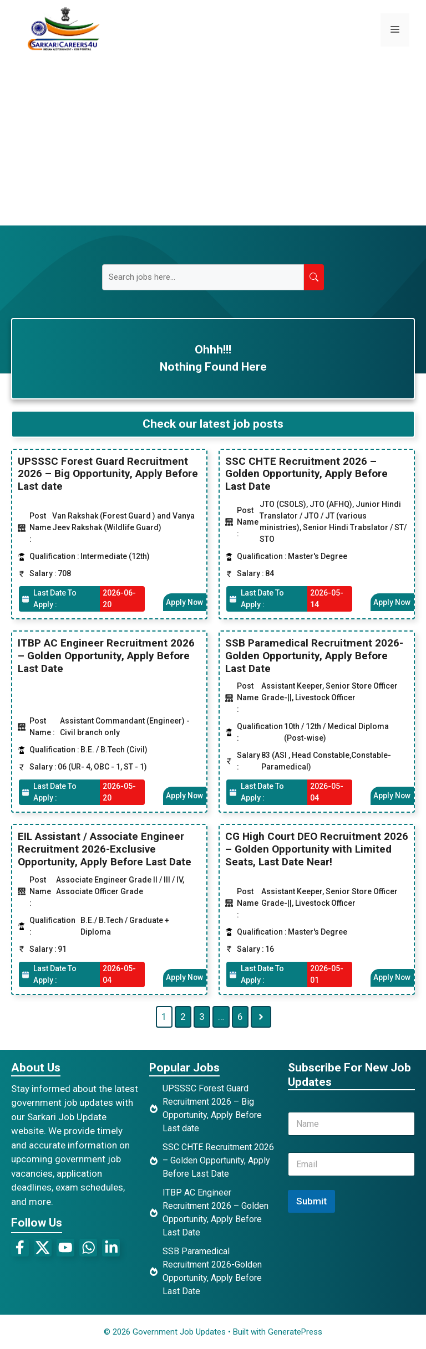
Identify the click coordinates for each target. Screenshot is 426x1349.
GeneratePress (295, 1331)
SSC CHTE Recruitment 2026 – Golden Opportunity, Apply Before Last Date (306, 473)
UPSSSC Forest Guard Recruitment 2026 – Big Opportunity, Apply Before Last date (108, 473)
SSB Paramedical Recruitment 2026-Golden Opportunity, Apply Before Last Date (314, 656)
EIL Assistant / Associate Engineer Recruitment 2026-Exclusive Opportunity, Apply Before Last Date (104, 849)
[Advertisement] (213, 142)
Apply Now (184, 601)
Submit (311, 1200)
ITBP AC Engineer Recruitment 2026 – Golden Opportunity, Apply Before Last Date (106, 656)
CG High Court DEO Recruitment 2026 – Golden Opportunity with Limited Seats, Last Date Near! (316, 849)
